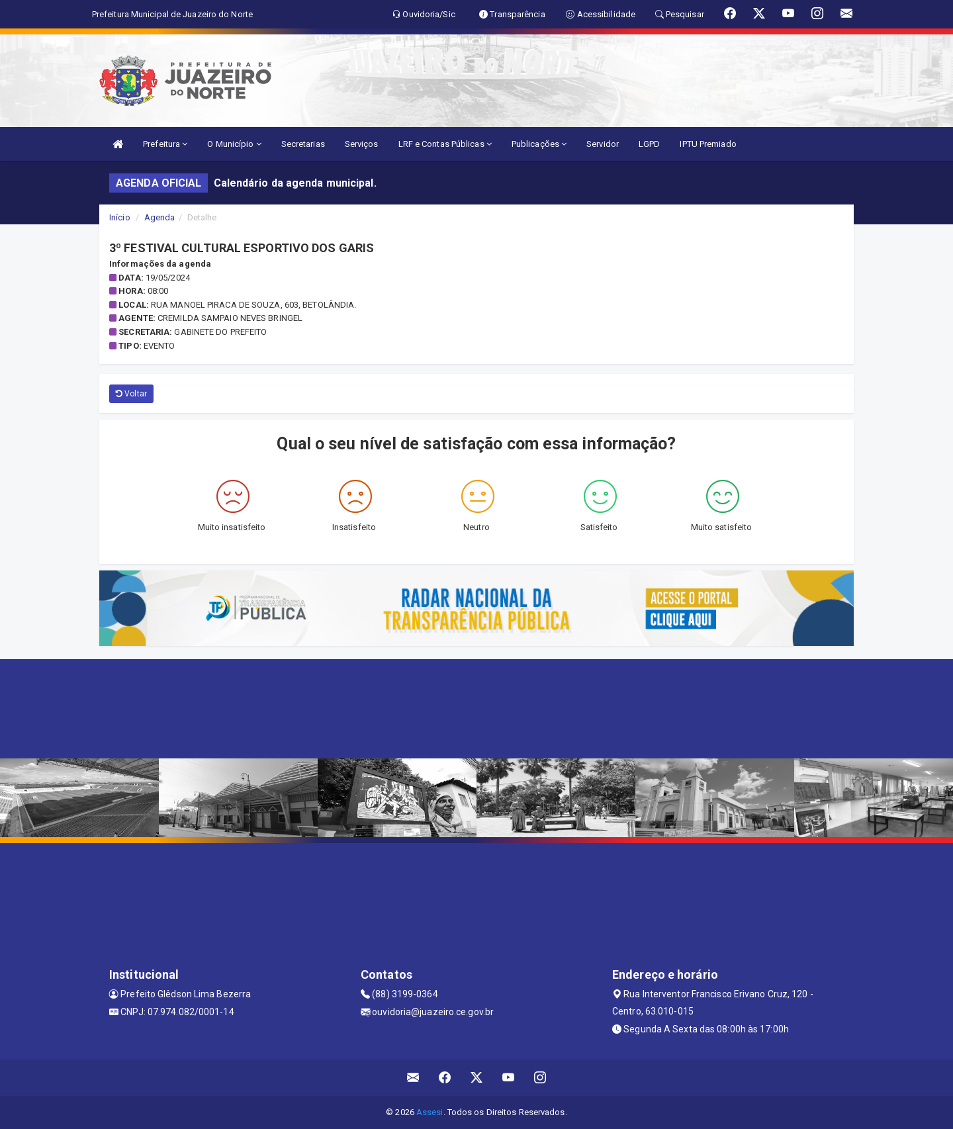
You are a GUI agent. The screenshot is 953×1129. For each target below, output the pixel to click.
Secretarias (303, 144)
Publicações (539, 144)
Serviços (362, 144)
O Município (234, 144)
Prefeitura (165, 144)
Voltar (131, 393)
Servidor (602, 144)
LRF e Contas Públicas (445, 144)
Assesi (429, 1112)
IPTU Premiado (708, 144)
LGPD (649, 144)
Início (119, 217)
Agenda (159, 217)
